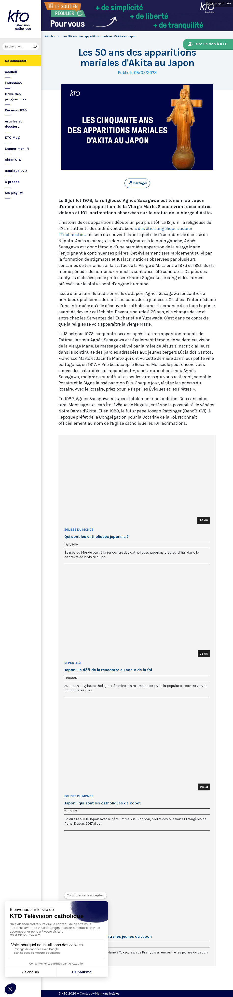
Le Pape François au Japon (85, 929)
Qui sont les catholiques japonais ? (96, 536)
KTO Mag (12, 138)
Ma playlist (14, 193)
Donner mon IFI (17, 149)
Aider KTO (13, 160)
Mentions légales (107, 993)
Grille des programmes (16, 96)
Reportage (73, 663)
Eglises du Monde (78, 529)
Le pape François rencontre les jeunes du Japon (108, 936)
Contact (86, 993)
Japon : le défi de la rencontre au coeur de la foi (108, 670)
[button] (137, 183)
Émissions (13, 83)
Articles (50, 36)
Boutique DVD (16, 171)
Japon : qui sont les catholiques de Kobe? (102, 803)
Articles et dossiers (13, 124)
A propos (12, 182)
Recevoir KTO (16, 110)
